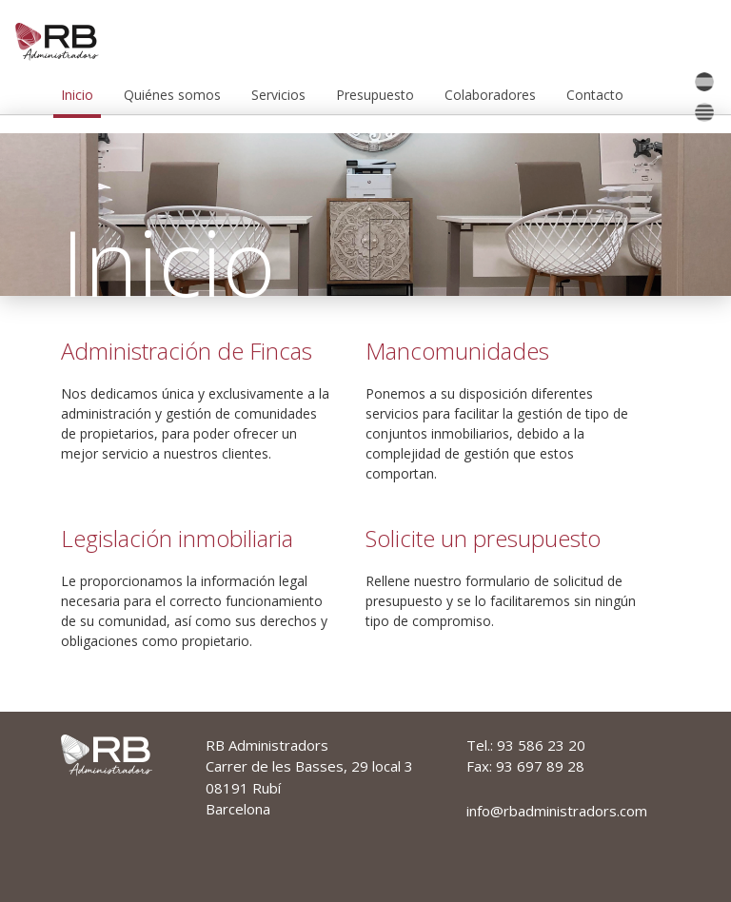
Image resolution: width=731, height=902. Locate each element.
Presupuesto (375, 95)
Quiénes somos (172, 95)
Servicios (278, 95)
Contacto (594, 95)
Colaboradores (490, 95)
